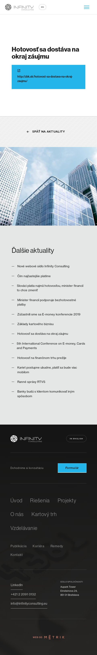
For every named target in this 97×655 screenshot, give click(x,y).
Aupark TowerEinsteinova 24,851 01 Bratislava (69, 591)
